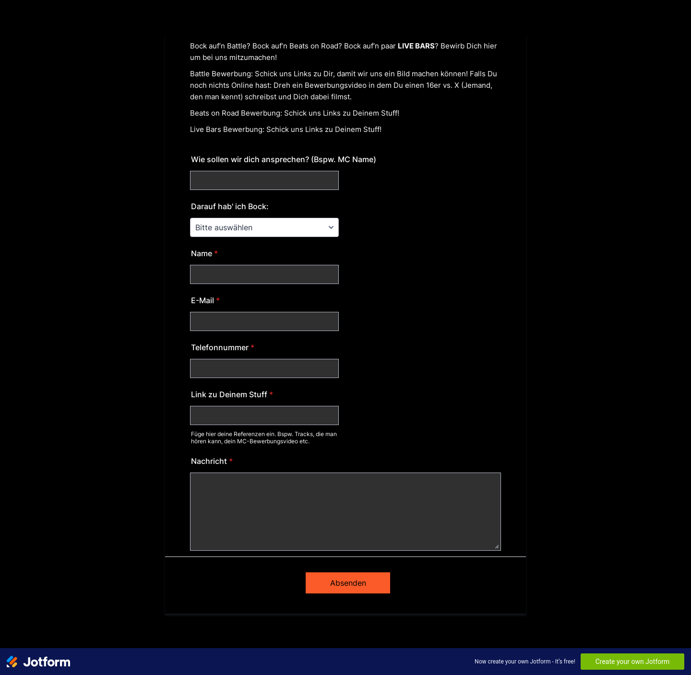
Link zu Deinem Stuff (232, 394)
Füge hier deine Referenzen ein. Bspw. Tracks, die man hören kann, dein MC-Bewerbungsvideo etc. (264, 437)
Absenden (348, 583)
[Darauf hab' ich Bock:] (264, 227)
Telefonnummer (222, 347)
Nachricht (212, 461)
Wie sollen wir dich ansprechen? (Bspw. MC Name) (283, 159)
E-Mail (205, 300)
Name (204, 253)
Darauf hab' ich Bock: (230, 206)
